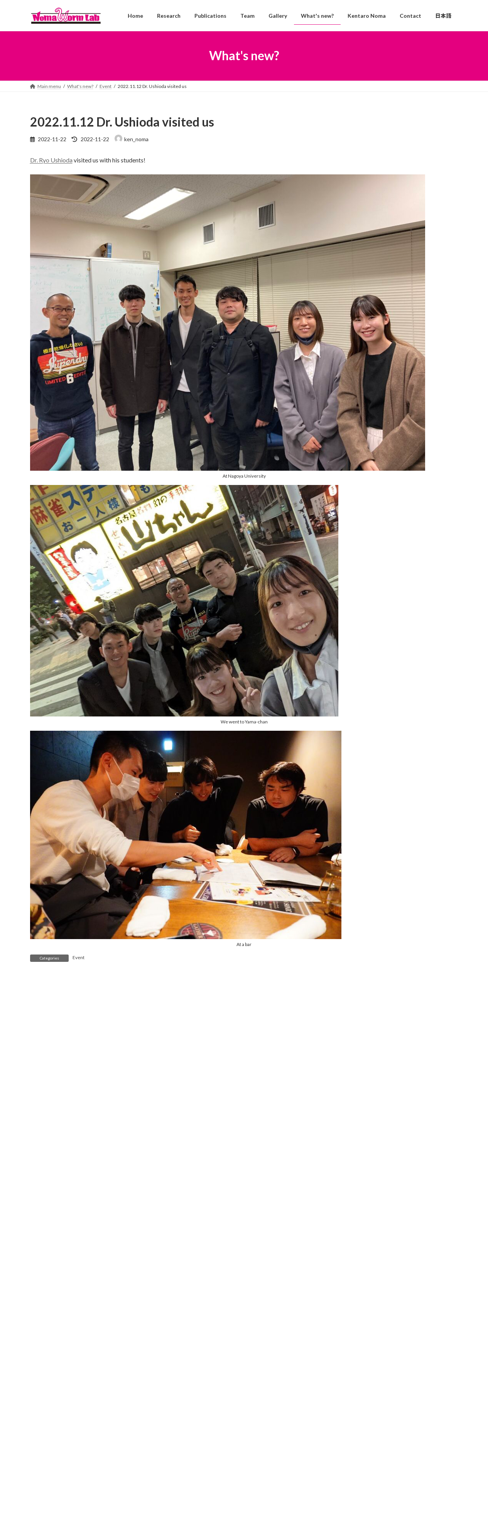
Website (41, 1211)
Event (78, 957)
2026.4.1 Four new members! (222, 1460)
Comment (45, 1026)
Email (39, 1170)
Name (40, 1130)
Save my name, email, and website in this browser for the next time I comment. (140, 1251)
